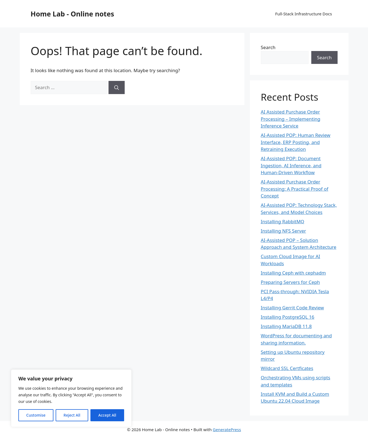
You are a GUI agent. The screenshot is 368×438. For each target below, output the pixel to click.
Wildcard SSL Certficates (287, 368)
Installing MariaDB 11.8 (286, 326)
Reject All (72, 415)
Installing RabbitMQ (282, 221)
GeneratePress (227, 429)
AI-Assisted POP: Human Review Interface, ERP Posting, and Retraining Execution (295, 142)
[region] (71, 398)
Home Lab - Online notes (72, 13)
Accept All (107, 415)
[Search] (117, 87)
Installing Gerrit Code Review (292, 307)
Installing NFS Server (283, 231)
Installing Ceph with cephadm (293, 273)
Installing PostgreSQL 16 (288, 317)
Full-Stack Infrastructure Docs (303, 13)
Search (268, 47)
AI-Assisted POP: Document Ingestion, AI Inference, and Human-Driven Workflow (291, 165)
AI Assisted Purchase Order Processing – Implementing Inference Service (291, 119)
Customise (35, 415)
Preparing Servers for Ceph (290, 282)
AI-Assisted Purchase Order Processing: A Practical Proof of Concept (295, 189)
